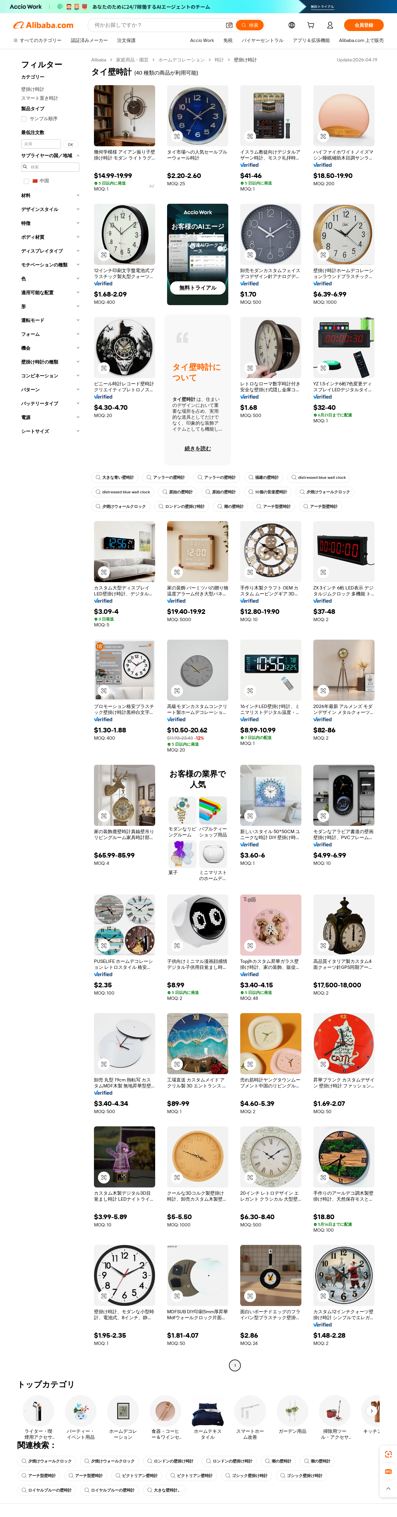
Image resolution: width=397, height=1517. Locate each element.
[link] (388, 1454)
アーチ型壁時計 (273, 506)
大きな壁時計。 (164, 1490)
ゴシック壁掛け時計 (246, 1475)
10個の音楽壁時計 (267, 492)
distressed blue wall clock (318, 477)
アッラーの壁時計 (166, 477)
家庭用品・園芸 (132, 59)
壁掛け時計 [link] (245, 59)
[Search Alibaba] (157, 25)
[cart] (312, 26)
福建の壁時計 (263, 477)
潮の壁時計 (230, 506)
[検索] (250, 25)
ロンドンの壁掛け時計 (181, 506)
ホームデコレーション (181, 59)
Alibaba (98, 59)
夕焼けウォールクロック (325, 492)
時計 (219, 59)
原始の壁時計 (177, 492)
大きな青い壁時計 (115, 477)
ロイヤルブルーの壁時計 (47, 1490)
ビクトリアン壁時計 (136, 1475)
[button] (229, 25)
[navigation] (50, 713)
